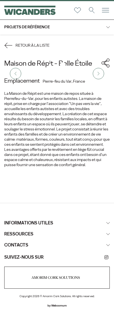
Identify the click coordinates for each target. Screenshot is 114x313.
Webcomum (59, 305)
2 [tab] (63, 65)
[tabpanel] (57, 73)
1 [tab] (50, 65)
